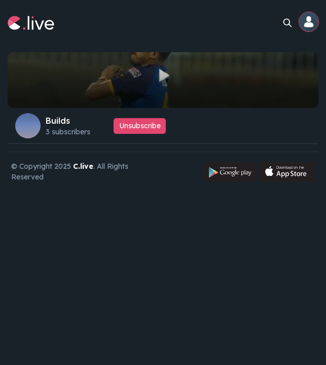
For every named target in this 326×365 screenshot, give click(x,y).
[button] (309, 22)
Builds (58, 121)
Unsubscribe (140, 125)
